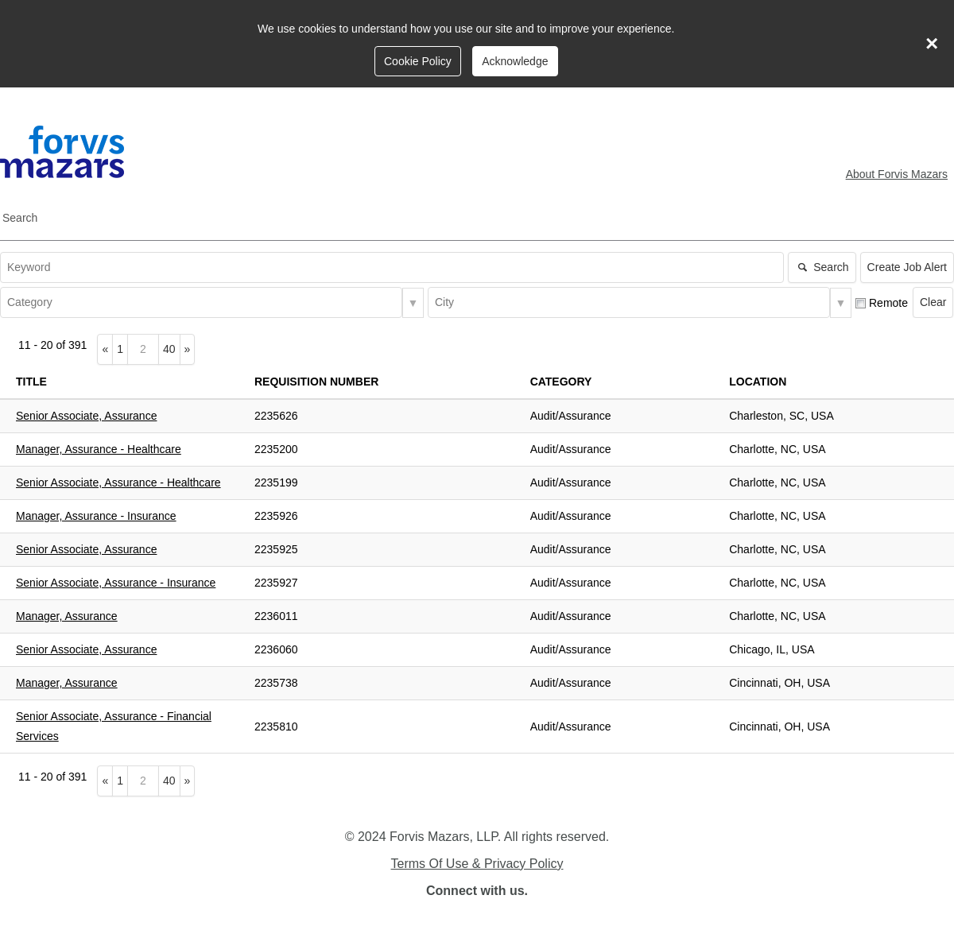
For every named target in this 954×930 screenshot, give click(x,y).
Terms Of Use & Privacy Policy (477, 863)
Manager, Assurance (67, 616)
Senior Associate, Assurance (86, 415)
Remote (888, 302)
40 (171, 347)
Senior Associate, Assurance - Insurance (115, 582)
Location (757, 381)
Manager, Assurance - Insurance (96, 516)
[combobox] (201, 302)
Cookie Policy (418, 61)
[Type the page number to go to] (143, 349)
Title (31, 381)
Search (19, 217)
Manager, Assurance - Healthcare (98, 449)
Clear (933, 302)
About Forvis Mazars (897, 174)
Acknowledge (515, 61)
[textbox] (392, 267)
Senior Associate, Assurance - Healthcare (118, 482)
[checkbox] (860, 303)
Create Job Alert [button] (907, 267)
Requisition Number (316, 381)
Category (561, 381)
